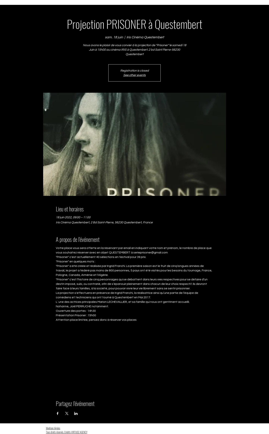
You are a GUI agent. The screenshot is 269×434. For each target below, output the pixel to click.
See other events (134, 75)
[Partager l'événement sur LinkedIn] (76, 413)
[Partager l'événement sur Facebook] (57, 413)
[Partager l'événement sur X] (67, 413)
